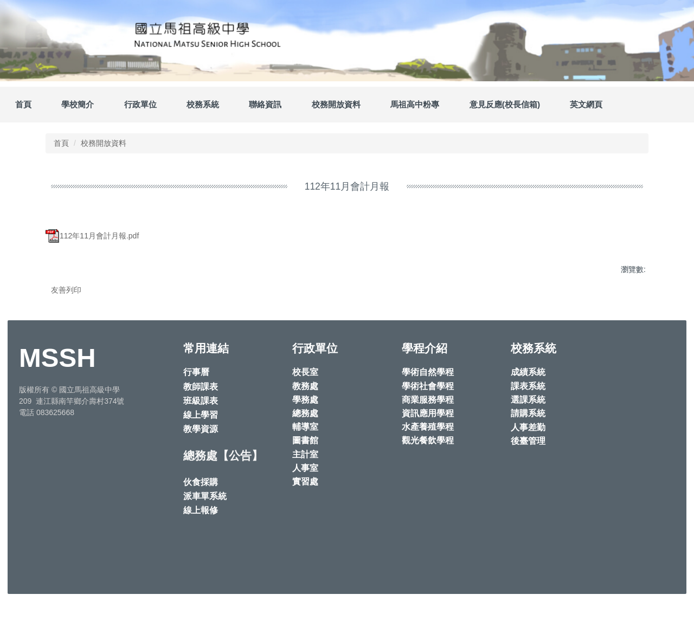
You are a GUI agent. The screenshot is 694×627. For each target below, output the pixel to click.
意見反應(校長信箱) (505, 104)
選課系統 (528, 430)
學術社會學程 (428, 416)
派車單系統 (205, 526)
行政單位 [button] (140, 104)
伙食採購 (200, 512)
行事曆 (196, 402)
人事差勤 (528, 457)
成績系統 (528, 402)
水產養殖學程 (428, 457)
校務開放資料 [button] (336, 104)
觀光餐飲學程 (428, 470)
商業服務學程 (428, 430)
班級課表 (200, 431)
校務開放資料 (103, 143)
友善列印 (66, 290)
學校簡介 (77, 104)
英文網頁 (586, 104)
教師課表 (200, 417)
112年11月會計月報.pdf (92, 235)
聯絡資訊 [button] (265, 104)
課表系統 (528, 416)
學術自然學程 (428, 402)
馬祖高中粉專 (414, 104)
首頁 (23, 104)
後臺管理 (528, 471)
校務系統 (203, 104)
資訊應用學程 (428, 443)
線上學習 (200, 445)
